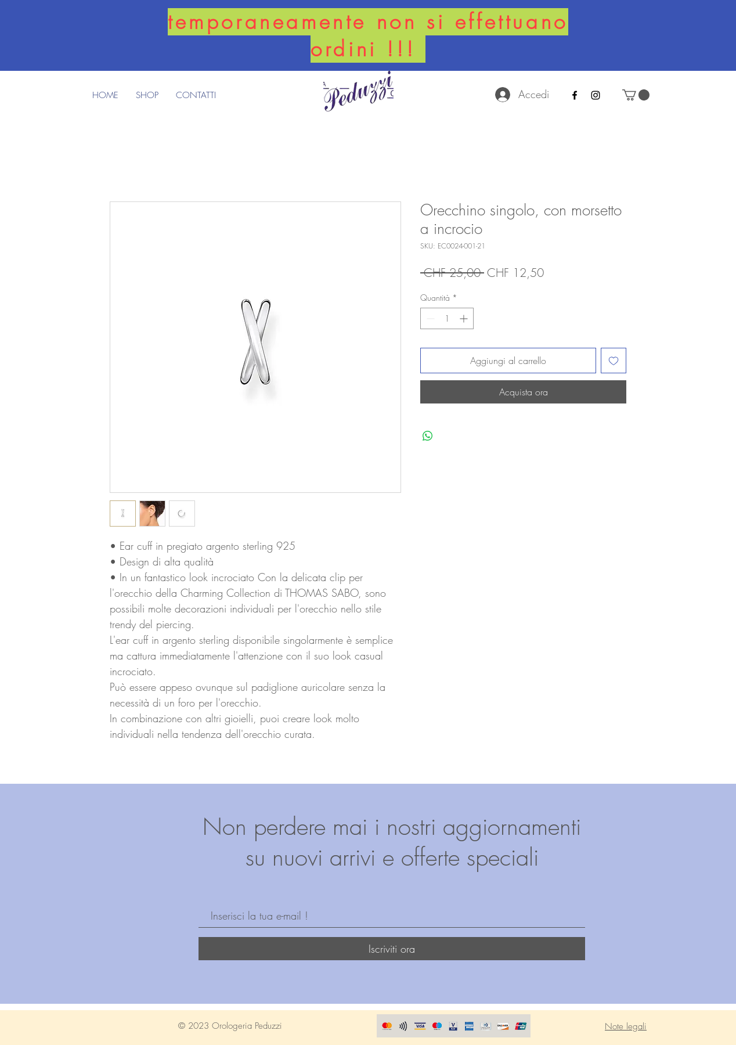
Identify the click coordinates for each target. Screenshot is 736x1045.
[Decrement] (429, 318)
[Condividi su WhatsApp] (428, 436)
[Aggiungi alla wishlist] (613, 360)
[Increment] (464, 318)
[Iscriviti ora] (392, 948)
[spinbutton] (446, 318)
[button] (636, 94)
